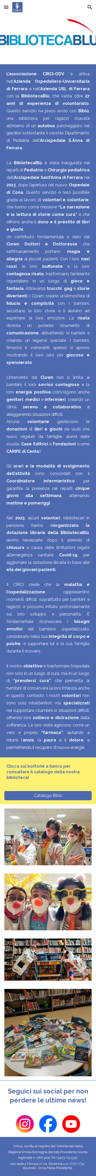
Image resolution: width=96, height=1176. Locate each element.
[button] (6, 7)
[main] (48, 410)
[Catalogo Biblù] (48, 795)
